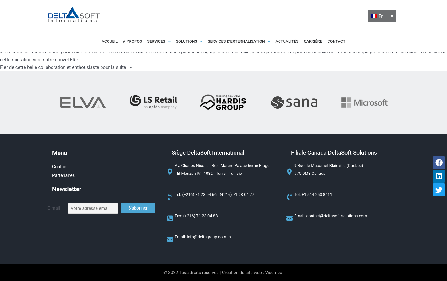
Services (147, 41)
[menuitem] (382, 16)
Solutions (183, 41)
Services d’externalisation (242, 41)
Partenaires (64, 176)
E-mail (53, 208)
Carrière (331, 41)
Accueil (86, 41)
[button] (147, 42)
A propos (114, 41)
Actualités (298, 41)
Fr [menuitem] (381, 16)
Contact (360, 41)
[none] (382, 16)
